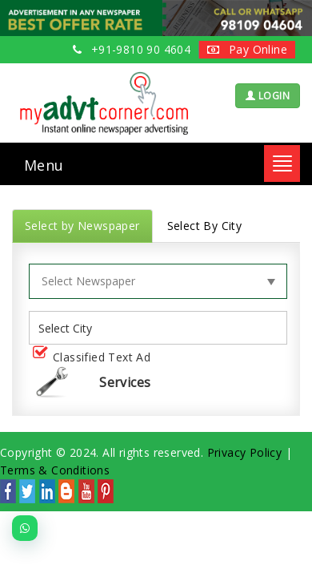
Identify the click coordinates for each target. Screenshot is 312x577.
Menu (44, 165)
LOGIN (268, 96)
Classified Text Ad (95, 357)
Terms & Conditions (55, 470)
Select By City (204, 225)
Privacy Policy (244, 452)
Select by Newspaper (82, 225)
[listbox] (71, 328)
